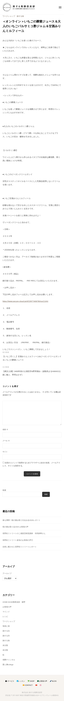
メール (6, 441)
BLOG (53, 681)
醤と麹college (8, 665)
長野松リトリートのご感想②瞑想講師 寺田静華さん (24, 533)
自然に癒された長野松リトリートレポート (20, 547)
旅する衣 (6, 636)
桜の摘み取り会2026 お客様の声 (15, 527)
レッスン (21, 681)
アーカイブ (7, 573)
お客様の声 (7, 607)
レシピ (5, 617)
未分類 (5, 645)
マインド (6, 612)
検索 (4, 490)
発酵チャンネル (9, 660)
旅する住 (6, 631)
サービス (9, 681)
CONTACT (28, 685)
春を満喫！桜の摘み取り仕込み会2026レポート (21, 520)
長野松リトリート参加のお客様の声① (18, 540)
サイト (5, 452)
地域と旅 (6, 626)
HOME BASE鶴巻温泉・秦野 (14, 602)
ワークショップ (9, 16)
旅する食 (20, 16)
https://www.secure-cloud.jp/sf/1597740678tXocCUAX (25, 301)
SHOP (31, 681)
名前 (5, 429)
